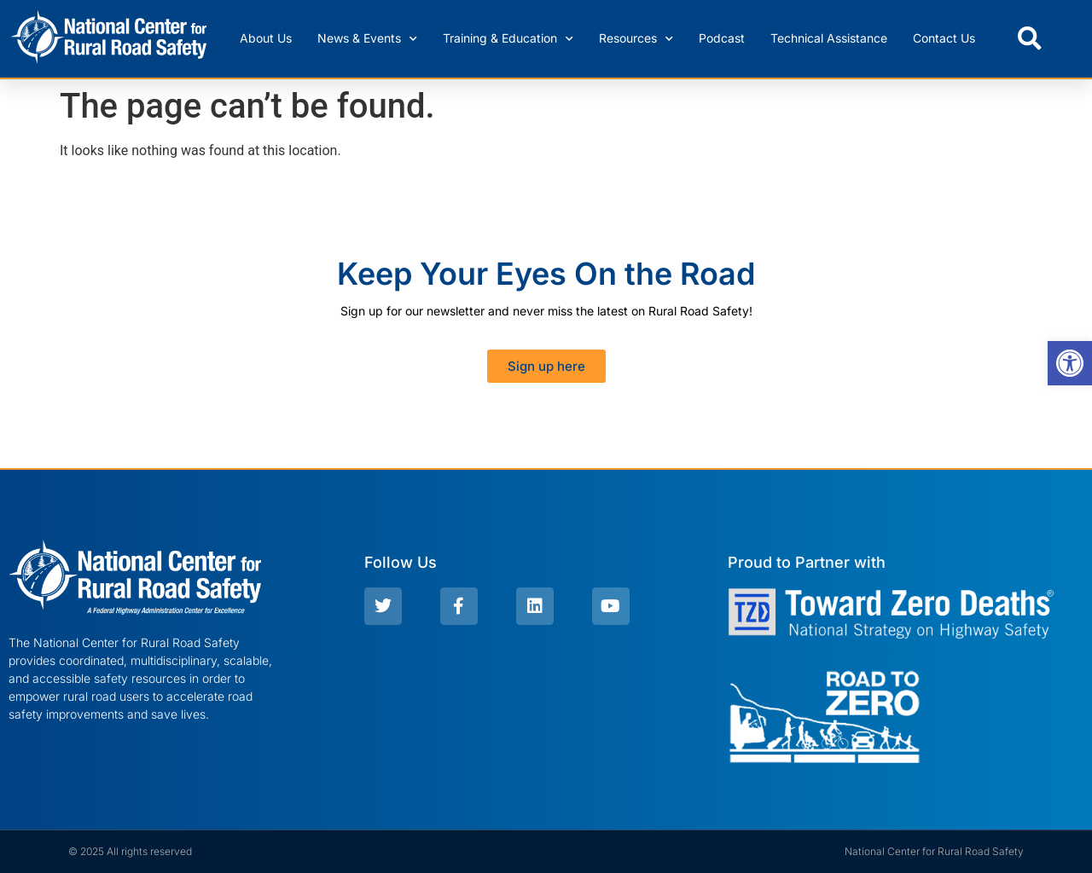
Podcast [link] (722, 38)
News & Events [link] (367, 39)
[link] (1070, 363)
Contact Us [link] (944, 38)
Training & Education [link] (508, 39)
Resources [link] (636, 39)
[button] (1029, 38)
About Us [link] (266, 38)
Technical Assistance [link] (828, 38)
